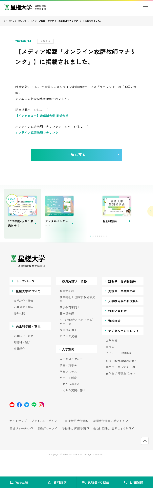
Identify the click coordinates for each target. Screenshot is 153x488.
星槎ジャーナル (20, 445)
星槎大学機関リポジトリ (113, 437)
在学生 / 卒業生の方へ (120, 390)
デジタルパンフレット (123, 347)
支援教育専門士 (70, 324)
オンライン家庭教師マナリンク (36, 132)
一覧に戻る (86, 157)
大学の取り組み (23, 323)
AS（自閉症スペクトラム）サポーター (77, 338)
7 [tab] (116, 252)
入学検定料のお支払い (123, 317)
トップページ (25, 297)
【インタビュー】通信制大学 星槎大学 (41, 116)
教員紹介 (19, 365)
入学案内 (68, 366)
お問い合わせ (117, 327)
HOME (11, 20)
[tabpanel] (96, 221)
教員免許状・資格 (74, 297)
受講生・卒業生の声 (122, 307)
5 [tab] (112, 252)
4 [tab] (109, 252)
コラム (110, 363)
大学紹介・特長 (23, 317)
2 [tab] (105, 252)
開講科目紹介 (22, 359)
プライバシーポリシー (47, 437)
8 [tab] (118, 252)
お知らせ (22, 20)
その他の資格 (68, 353)
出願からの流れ (70, 400)
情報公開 (19, 330)
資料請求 (114, 337)
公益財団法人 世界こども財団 (117, 445)
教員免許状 (67, 307)
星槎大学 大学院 (77, 437)
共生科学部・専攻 (28, 343)
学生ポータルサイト (119, 384)
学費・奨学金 (68, 382)
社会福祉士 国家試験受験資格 (77, 316)
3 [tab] (107, 252)
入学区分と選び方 (71, 375)
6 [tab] (114, 252)
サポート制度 (68, 394)
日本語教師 (67, 330)
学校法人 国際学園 (77, 445)
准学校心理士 (68, 346)
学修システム (68, 388)
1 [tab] (103, 252)
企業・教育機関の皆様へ (122, 377)
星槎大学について (28, 307)
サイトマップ (18, 437)
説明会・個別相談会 (122, 297)
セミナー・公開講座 (119, 370)
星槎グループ (47, 445)
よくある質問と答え (73, 407)
